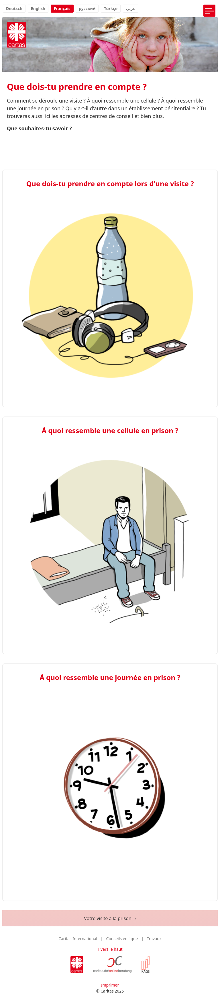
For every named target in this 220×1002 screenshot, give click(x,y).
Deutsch (14, 8)
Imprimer (110, 985)
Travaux (154, 938)
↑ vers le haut (109, 949)
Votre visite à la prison (107, 918)
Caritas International (77, 938)
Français (62, 8)
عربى (130, 8)
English (38, 8)
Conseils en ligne (122, 938)
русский (87, 8)
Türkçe (110, 8)
